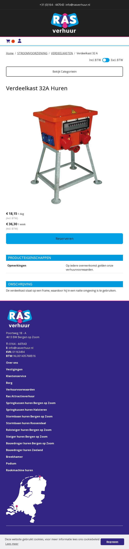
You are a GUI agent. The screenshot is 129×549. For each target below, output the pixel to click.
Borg (9, 383)
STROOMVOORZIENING (32, 53)
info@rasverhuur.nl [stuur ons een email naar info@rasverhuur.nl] (78, 5)
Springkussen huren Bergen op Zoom (31, 403)
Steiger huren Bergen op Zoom (27, 436)
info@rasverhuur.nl (19, 348)
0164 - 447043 (16, 344)
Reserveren (65, 238)
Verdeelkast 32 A (87, 53)
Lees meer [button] (11, 544)
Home (10, 53)
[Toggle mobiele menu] (119, 41)
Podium (11, 463)
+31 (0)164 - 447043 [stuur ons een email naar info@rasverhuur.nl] (51, 5)
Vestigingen (14, 369)
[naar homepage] (64, 23)
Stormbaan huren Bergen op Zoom (29, 416)
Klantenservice (16, 376)
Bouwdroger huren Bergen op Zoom (30, 443)
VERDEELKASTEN (62, 53)
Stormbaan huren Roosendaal (26, 423)
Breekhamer (14, 457)
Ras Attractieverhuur (20, 396)
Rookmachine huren (19, 470)
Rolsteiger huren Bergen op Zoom (29, 430)
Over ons (12, 362)
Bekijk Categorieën (65, 71)
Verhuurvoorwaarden (20, 389)
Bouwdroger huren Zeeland (24, 450)
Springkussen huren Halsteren (26, 410)
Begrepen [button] (112, 541)
